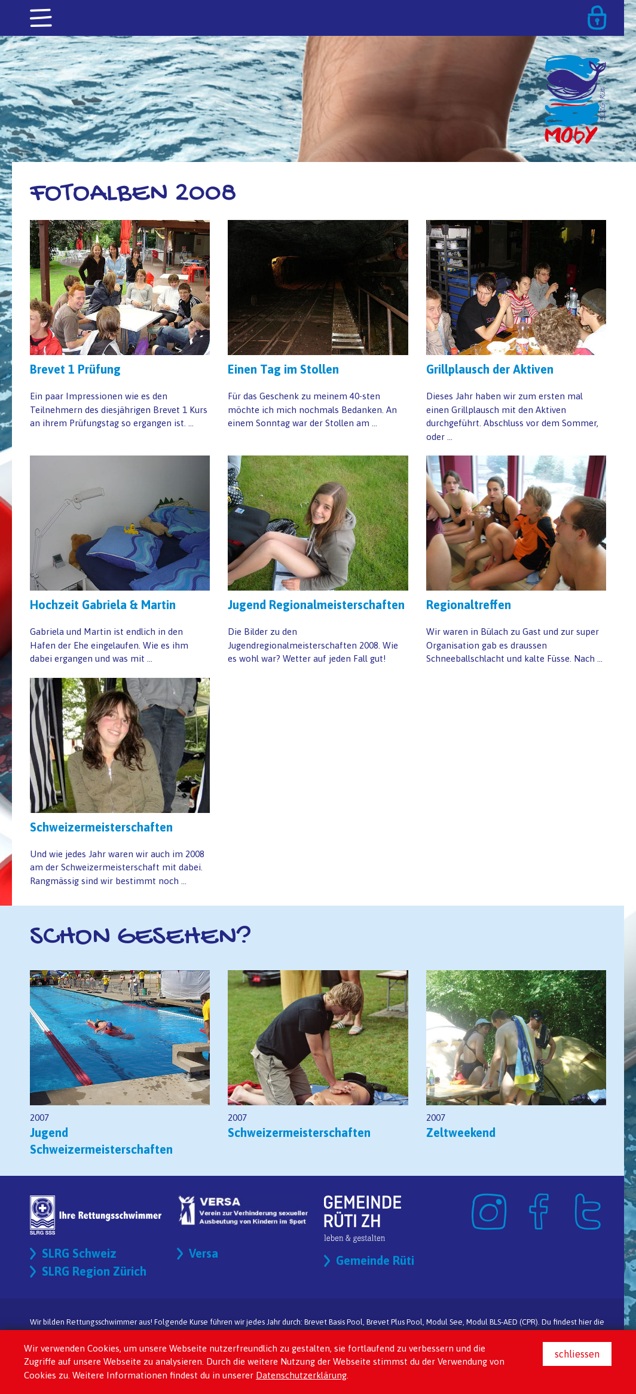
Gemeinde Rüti (375, 1260)
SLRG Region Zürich (94, 1271)
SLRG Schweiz (79, 1253)
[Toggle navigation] (42, 18)
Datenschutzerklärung (301, 1375)
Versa (203, 1253)
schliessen (577, 1354)
